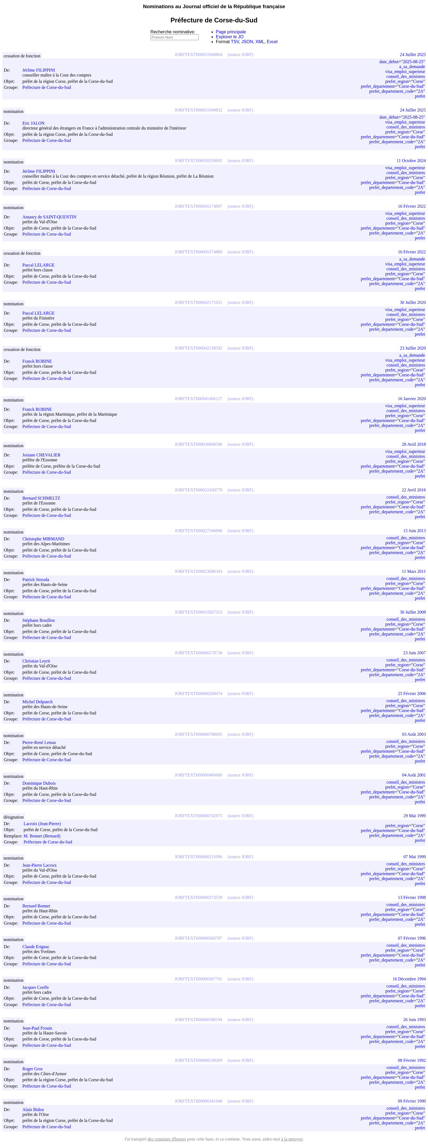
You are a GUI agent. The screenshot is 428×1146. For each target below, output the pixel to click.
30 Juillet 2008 (413, 612)
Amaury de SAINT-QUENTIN (51, 217)
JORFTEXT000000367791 (198, 979)
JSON (247, 41)
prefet (420, 96)
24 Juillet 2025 (413, 54)
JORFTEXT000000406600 (198, 775)
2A (420, 91)
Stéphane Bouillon (41, 620)
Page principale (231, 32)
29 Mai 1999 (414, 815)
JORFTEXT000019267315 (198, 612)
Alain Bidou (35, 1109)
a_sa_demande (412, 66)
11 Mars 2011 (414, 571)
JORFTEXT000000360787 (198, 938)
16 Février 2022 (412, 206)
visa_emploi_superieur (405, 71)
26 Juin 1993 (414, 1019)
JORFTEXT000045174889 (198, 252)
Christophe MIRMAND (45, 539)
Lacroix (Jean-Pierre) (44, 823)
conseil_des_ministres (406, 76)
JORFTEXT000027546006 (198, 530)
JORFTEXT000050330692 (198, 160)
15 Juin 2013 (414, 530)
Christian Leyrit (38, 661)
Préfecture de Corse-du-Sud (46, 87)
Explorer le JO (229, 36)
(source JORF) (240, 54)
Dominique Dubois (41, 783)
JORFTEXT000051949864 (198, 54)
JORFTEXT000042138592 (198, 348)
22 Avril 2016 (414, 490)
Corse (418, 81)
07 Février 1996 (412, 938)
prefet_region (397, 81)
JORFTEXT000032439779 (198, 490)
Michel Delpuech (40, 701)
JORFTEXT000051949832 (198, 110)
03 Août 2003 (414, 734)
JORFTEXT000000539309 (198, 1060)
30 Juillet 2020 (413, 302)
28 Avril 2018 (414, 444)
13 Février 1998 (412, 897)
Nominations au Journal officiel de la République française (214, 6)
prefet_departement (378, 86)
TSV (235, 41)
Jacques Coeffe (38, 987)
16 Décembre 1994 (409, 979)
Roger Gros (34, 1068)
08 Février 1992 (412, 1060)
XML (259, 41)
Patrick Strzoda (38, 579)
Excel (272, 41)
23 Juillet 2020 (413, 348)
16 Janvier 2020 (412, 398)
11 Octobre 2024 (411, 160)
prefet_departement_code (391, 91)
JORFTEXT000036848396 (198, 444)
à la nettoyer (291, 1139)
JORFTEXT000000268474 (198, 693)
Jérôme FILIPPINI (41, 70)
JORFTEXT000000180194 (198, 1019)
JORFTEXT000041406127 (198, 398)
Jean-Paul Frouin (39, 1028)
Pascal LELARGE (41, 265)
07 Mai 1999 (414, 856)
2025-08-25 (413, 61)
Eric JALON (35, 123)
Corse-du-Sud (411, 86)
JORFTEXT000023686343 (198, 571)
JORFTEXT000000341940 (198, 1101)
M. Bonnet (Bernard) (44, 836)
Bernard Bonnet (38, 906)
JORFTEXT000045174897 (198, 206)
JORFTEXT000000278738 (198, 652)
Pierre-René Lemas (41, 742)
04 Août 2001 (414, 775)
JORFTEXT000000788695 (198, 734)
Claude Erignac (38, 946)
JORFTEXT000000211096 (198, 856)
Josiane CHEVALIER (44, 455)
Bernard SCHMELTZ (43, 498)
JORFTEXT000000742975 (198, 815)
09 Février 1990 (412, 1101)
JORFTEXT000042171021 (198, 302)
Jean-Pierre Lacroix (42, 865)
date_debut (389, 61)
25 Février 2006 (412, 693)
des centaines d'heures (166, 1139)
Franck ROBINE (39, 361)
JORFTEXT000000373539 (198, 897)
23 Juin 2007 (414, 652)
